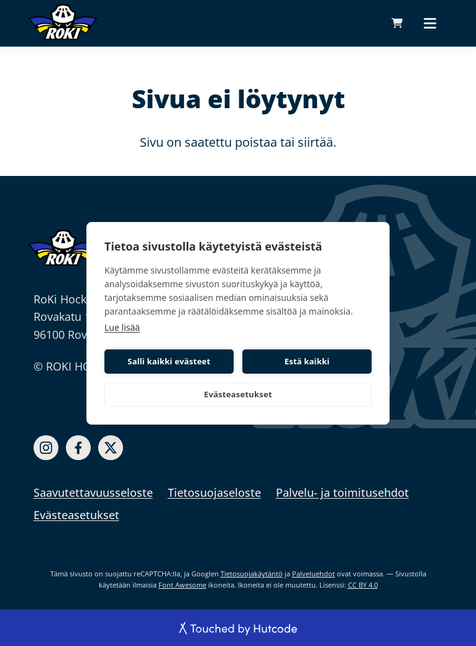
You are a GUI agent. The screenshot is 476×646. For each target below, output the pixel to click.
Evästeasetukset (238, 394)
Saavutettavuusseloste (93, 492)
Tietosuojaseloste (214, 492)
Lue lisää (122, 327)
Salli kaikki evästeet (168, 361)
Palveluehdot (313, 573)
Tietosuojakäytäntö (252, 573)
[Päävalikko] (430, 23)
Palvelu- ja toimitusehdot (342, 492)
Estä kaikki (307, 361)
